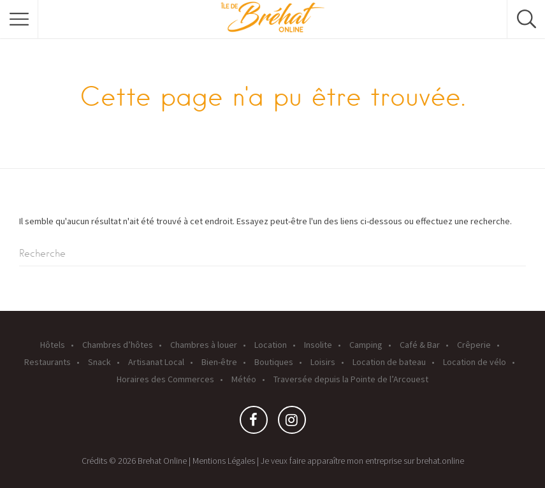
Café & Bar (420, 344)
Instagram (292, 423)
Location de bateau (389, 362)
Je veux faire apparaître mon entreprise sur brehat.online (362, 460)
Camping (365, 344)
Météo (243, 379)
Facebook (253, 423)
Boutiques (273, 362)
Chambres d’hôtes (117, 344)
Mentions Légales (224, 460)
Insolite (318, 344)
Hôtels (52, 344)
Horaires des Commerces (165, 379)
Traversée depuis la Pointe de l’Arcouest (350, 379)
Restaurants (47, 362)
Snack (99, 362)
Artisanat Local (156, 362)
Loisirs (322, 362)
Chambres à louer (203, 344)
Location (270, 344)
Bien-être (219, 362)
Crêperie (474, 344)
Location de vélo (474, 362)
